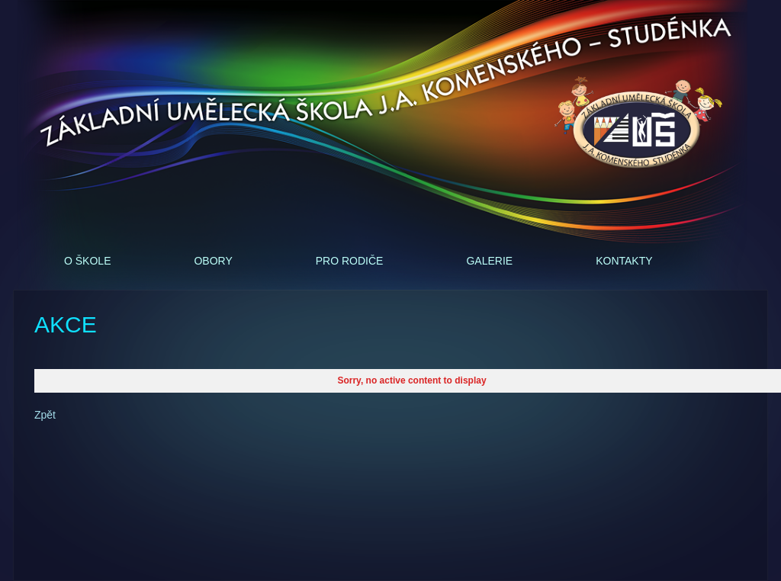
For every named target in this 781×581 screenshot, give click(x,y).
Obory (213, 261)
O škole (87, 261)
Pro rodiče (350, 261)
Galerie (489, 261)
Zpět (45, 415)
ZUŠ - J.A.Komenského (638, 123)
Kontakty (624, 261)
